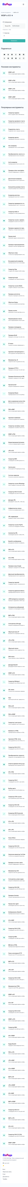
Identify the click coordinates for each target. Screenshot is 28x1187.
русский (6, 1163)
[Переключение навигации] (23, 4)
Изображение (7, 22)
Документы (6, 1176)
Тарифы (5, 1179)
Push (4, 1174)
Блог (4, 1169)
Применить (14, 40)
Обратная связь (7, 1172)
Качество (6, 33)
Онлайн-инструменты (6, 12)
